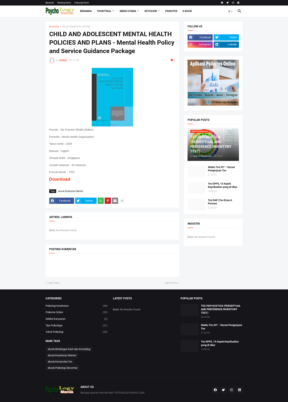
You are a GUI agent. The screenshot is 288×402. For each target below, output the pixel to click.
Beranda (50, 2)
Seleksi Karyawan (77, 319)
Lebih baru (54, 282)
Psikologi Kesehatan (77, 306)
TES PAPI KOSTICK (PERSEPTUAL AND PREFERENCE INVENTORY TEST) (221, 309)
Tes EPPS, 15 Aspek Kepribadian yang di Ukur (222, 185)
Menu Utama (128, 11)
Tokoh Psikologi (77, 332)
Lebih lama (171, 282)
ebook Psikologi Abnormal (62, 367)
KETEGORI (151, 11)
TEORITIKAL (104, 11)
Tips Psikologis (77, 325)
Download (59, 179)
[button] (230, 11)
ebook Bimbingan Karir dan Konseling (69, 349)
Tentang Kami (64, 2)
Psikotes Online (77, 312)
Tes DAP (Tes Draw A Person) (220, 202)
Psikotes (171, 11)
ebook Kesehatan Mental (76, 26)
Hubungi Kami (81, 2)
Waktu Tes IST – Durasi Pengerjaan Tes (221, 169)
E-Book (187, 11)
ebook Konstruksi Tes (60, 361)
